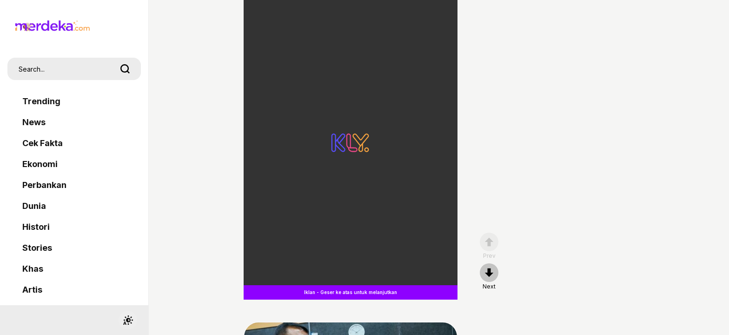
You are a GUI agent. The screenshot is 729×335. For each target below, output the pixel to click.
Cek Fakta (42, 143)
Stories (37, 248)
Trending (41, 101)
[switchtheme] (128, 320)
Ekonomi (40, 164)
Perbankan (44, 185)
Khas (32, 269)
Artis (32, 290)
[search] (125, 69)
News (34, 122)
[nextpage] (489, 276)
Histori (36, 227)
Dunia (34, 206)
